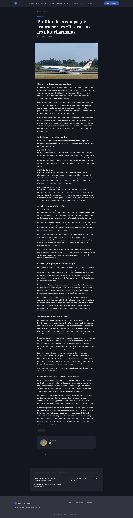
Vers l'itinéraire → (111, 3)
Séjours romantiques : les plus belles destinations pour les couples (45, 479)
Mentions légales (80, 502)
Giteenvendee (22, 503)
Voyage (89, 3)
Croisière (59, 3)
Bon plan (43, 3)
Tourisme (75, 3)
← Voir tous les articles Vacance (48, 455)
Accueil (31, 3)
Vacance (82, 3)
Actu (37, 3)
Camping (51, 3)
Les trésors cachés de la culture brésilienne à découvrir (83, 479)
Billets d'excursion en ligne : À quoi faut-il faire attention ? (47, 485)
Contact (89, 502)
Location (67, 3)
